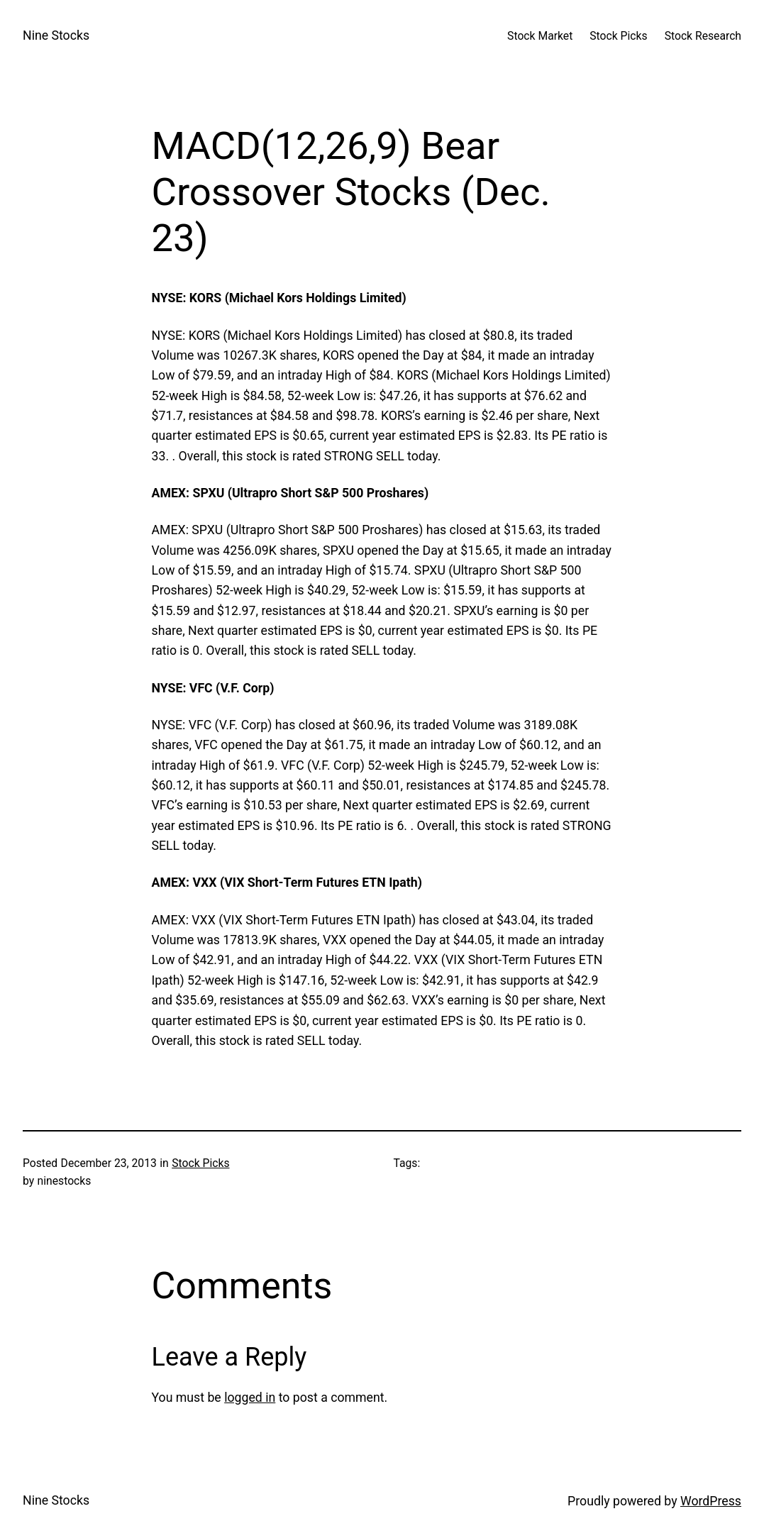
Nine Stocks (56, 35)
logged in (249, 1397)
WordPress (710, 1501)
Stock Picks (200, 1163)
